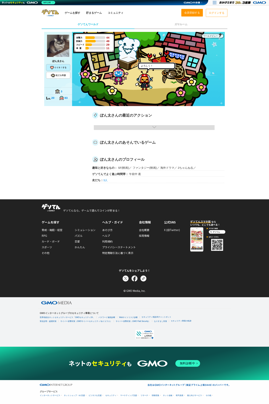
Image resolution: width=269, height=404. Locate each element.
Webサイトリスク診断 (128, 317)
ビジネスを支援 (95, 395)
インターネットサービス (50, 395)
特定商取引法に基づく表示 (117, 253)
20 (50, 98)
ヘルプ (106, 236)
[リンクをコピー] (143, 278)
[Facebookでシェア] (134, 278)
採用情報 (144, 236)
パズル (78, 236)
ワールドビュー (210, 36)
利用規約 (107, 241)
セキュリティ (110, 395)
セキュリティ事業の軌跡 (181, 321)
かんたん (80, 247)
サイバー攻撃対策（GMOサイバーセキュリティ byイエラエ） (86, 321)
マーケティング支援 (128, 395)
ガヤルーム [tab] (180, 24)
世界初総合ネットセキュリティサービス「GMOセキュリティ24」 (67, 317)
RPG (44, 236)
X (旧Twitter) (172, 230)
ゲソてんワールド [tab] (88, 24)
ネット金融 (167, 395)
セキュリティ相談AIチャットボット (156, 317)
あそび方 (107, 230)
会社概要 (144, 230)
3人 (105, 180)
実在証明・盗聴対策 (48, 321)
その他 (45, 253)
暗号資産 (179, 395)
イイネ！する (58, 67)
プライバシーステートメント (119, 247)
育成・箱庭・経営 (52, 230)
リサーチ (144, 395)
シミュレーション (85, 230)
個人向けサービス (194, 395)
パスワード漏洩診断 (106, 317)
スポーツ (47, 247)
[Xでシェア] (126, 278)
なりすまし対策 (160, 321)
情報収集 (155, 395)
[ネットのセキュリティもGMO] (28, 2)
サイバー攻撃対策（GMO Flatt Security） (133, 321)
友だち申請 (58, 75)
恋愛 (77, 241)
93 (63, 98)
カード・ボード (51, 241)
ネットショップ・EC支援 (74, 395)
